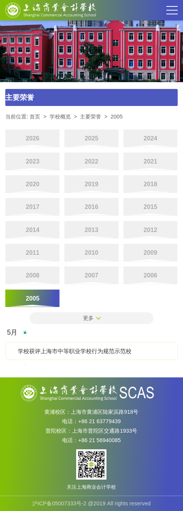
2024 (150, 138)
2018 (150, 184)
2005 (117, 117)
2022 (91, 161)
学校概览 (60, 117)
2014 (32, 229)
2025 (91, 138)
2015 (150, 206)
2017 (32, 206)
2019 (91, 184)
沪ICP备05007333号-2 (59, 503)
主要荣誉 (90, 117)
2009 (150, 252)
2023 (32, 161)
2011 (32, 252)
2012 (150, 229)
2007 (91, 275)
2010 (91, 252)
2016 (91, 206)
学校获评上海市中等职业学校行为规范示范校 (74, 351)
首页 (35, 117)
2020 (32, 184)
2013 (91, 229)
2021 (150, 161)
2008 (32, 275)
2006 (150, 275)
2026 (32, 138)
